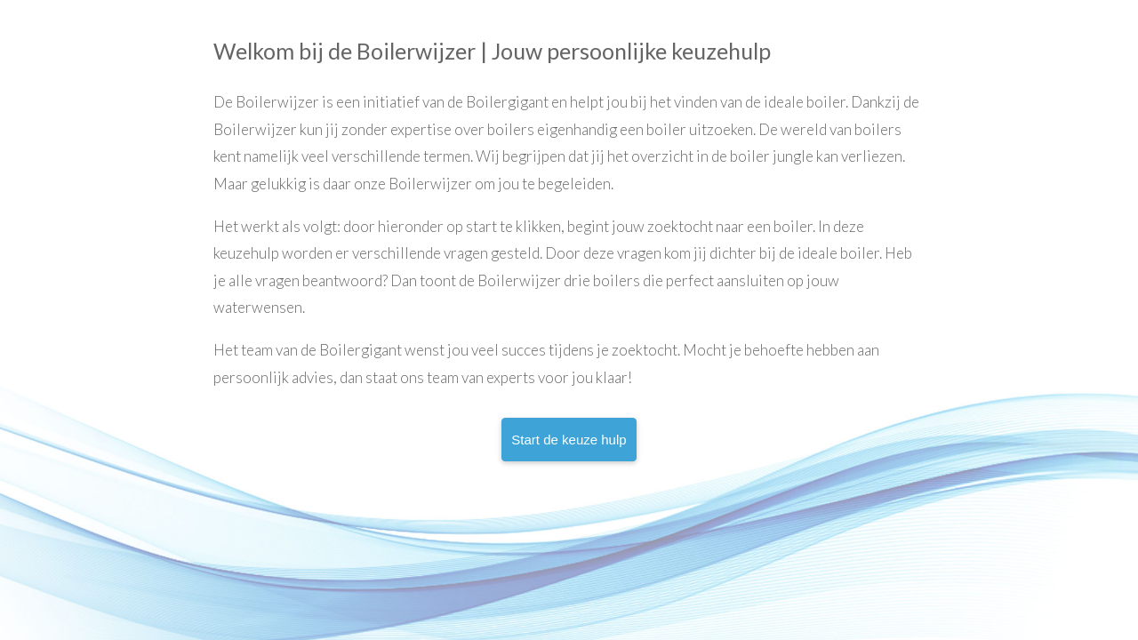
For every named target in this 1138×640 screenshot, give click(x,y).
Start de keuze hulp (568, 439)
